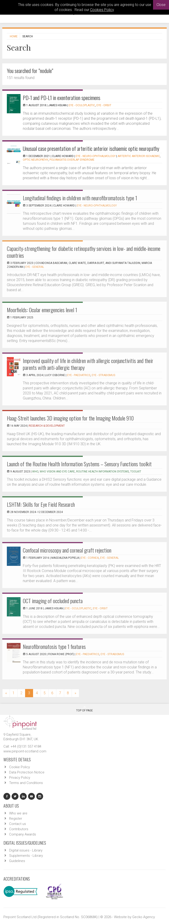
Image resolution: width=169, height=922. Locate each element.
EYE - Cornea (90, 557)
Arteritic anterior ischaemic (139, 156)
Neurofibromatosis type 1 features (54, 646)
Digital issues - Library (25, 850)
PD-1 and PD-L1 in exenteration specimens (61, 97)
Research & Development (47, 425)
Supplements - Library (26, 856)
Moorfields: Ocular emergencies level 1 (42, 310)
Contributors (18, 829)
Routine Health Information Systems (102, 471)
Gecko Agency (143, 917)
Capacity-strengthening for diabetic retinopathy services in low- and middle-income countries (83, 251)
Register (15, 818)
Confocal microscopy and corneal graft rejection (67, 550)
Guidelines (17, 861)
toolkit (135, 471)
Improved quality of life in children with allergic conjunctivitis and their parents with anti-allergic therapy (88, 364)
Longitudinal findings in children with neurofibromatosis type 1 (80, 198)
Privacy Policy (19, 778)
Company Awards (22, 834)
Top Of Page (84, 709)
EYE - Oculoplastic (82, 105)
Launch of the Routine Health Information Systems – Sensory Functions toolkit (79, 464)
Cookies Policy (102, 10)
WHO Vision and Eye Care (57, 471)
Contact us (17, 824)
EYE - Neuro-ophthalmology (96, 156)
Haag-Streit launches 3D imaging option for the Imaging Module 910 (70, 418)
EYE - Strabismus (103, 375)
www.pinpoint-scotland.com (24, 751)
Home (14, 36)
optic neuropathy (35, 159)
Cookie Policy (19, 767)
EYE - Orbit (103, 105)
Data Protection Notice (26, 772)
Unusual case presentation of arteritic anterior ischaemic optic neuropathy (91, 148)
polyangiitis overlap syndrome (71, 159)
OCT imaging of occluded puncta (53, 601)
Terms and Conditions (26, 783)
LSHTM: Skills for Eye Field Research (41, 504)
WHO (35, 471)
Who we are (18, 813)
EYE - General (34, 266)
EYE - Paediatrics (78, 375)
